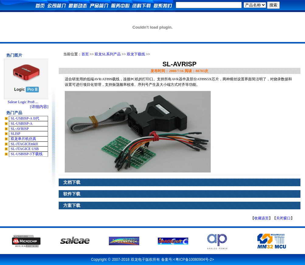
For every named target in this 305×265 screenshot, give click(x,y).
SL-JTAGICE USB (25, 149)
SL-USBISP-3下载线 (27, 154)
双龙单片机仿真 (23, 139)
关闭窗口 (283, 218)
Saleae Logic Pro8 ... (23, 102)
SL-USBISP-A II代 (25, 118)
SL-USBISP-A (21, 123)
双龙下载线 (136, 54)
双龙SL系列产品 (108, 54)
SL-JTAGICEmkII (24, 144)
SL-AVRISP (20, 129)
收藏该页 (261, 218)
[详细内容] (39, 106)
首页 (85, 54)
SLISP (15, 133)
